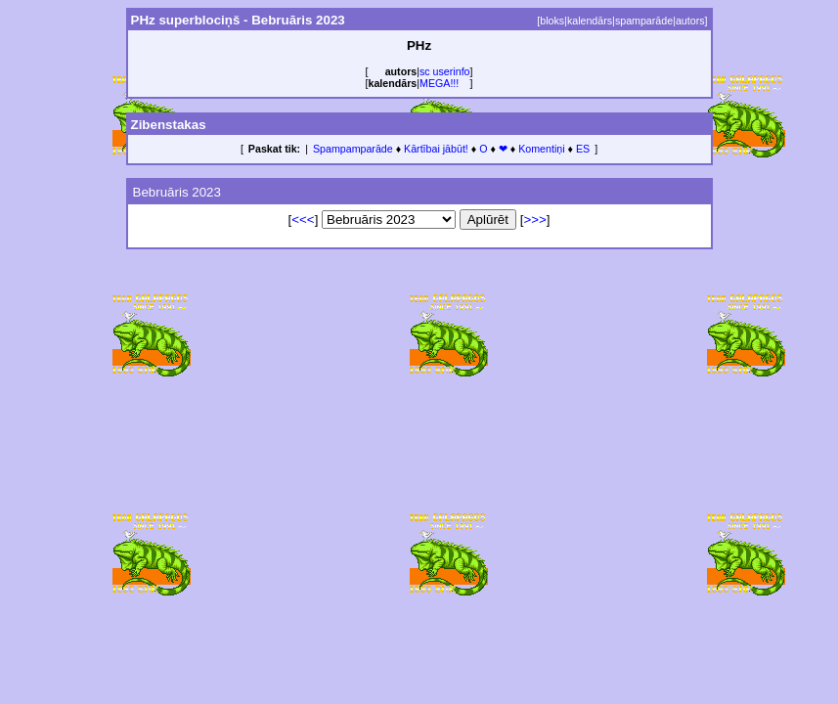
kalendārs (589, 20)
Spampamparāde (353, 148)
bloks (552, 20)
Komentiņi (541, 148)
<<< (302, 219)
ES (583, 148)
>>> (534, 219)
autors (690, 20)
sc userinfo (444, 71)
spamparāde (644, 20)
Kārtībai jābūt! (436, 148)
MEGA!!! (439, 83)
